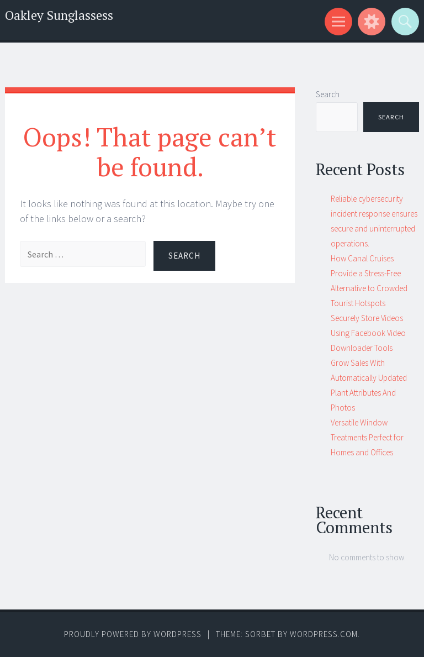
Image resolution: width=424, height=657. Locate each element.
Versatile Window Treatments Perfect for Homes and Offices (367, 437)
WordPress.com (324, 634)
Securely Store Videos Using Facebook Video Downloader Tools (368, 333)
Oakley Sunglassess (59, 15)
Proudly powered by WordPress (133, 634)
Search (328, 94)
